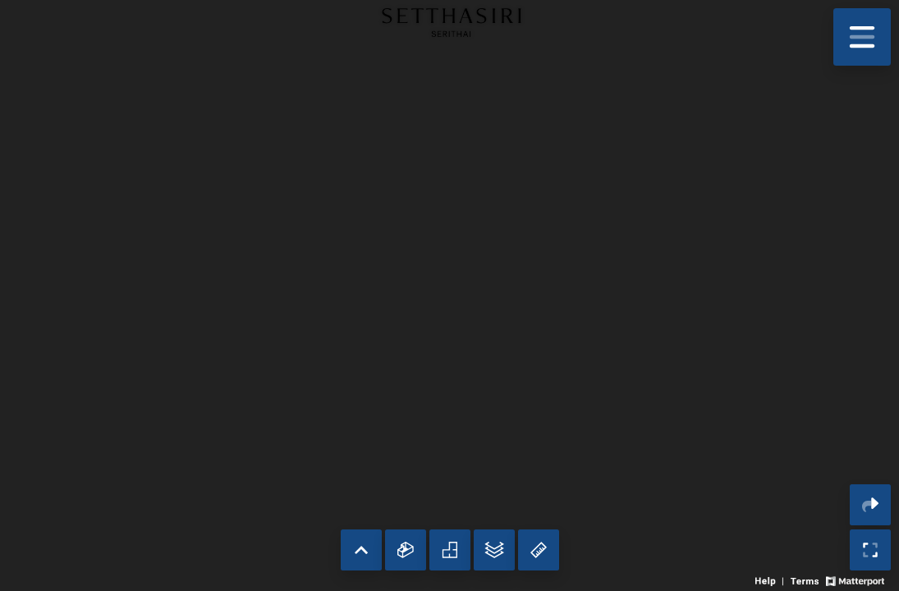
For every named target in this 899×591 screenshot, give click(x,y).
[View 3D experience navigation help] (771, 580)
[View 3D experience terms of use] (806, 580)
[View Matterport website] (855, 580)
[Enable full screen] (870, 549)
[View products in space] (862, 37)
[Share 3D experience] (870, 504)
